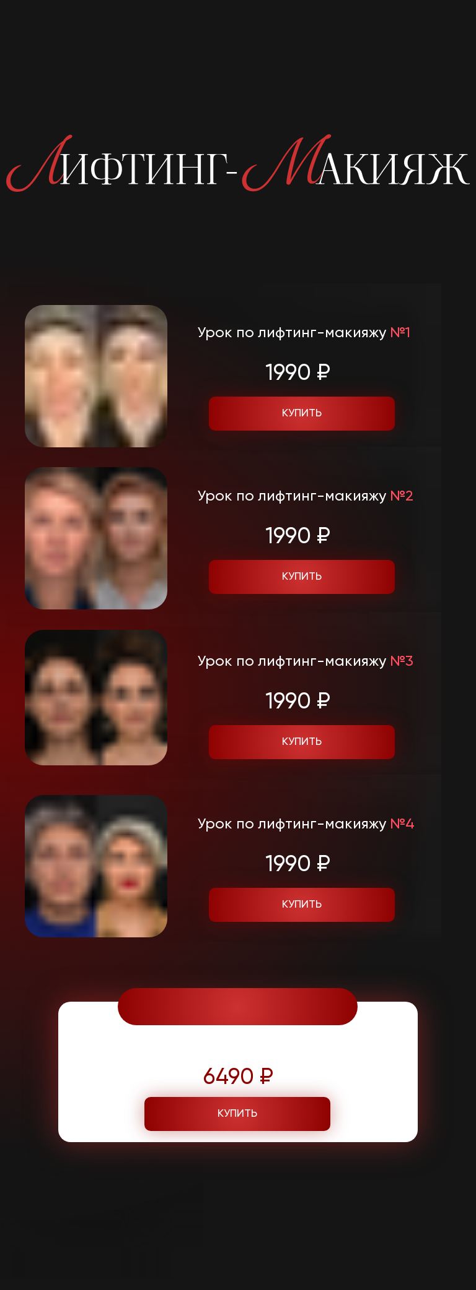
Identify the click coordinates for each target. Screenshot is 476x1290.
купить (302, 904)
